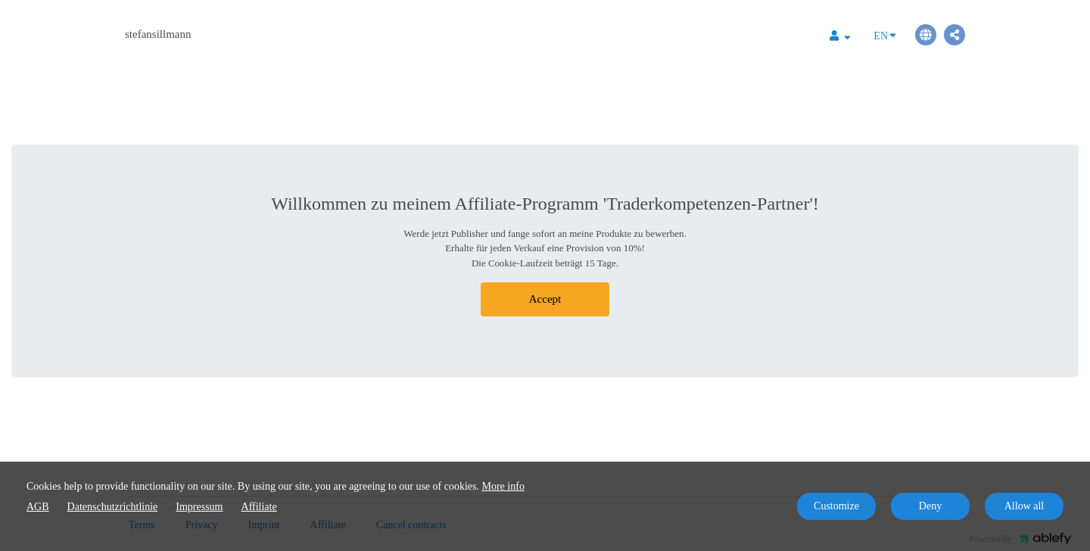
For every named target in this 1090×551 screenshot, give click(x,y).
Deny (930, 506)
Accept (545, 299)
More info (503, 486)
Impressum (199, 506)
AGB (37, 506)
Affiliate (259, 506)
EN (885, 35)
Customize (836, 506)
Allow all (1024, 506)
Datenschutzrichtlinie (112, 506)
